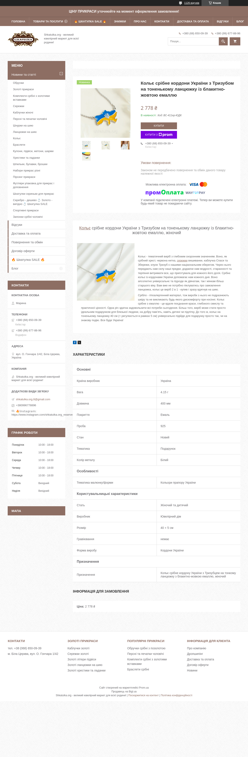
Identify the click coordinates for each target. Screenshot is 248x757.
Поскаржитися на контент (143, 695)
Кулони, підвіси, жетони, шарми (33, 151)
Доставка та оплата (193, 21)
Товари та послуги (48, 21)
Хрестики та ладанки (26, 157)
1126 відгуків (191, 2)
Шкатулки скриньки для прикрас (33, 193)
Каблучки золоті (79, 648)
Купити (159, 125)
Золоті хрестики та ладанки (87, 670)
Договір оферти (23, 251)
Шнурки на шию (23, 125)
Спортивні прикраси (26, 210)
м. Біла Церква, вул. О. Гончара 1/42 (33, 653)
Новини (192, 670)
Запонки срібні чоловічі (28, 216)
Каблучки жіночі (23, 112)
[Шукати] (223, 41)
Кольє (85, 228)
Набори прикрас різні (26, 170)
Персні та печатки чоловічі (30, 118)
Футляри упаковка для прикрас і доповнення (33, 185)
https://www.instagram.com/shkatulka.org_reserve (42, 414)
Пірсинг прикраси (24, 176)
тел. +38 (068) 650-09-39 (24, 648)
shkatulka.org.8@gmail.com (33, 399)
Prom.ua (144, 687)
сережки (182, 260)
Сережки (18, 106)
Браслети (19, 144)
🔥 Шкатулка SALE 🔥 (90, 21)
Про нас (140, 21)
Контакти (161, 21)
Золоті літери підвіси (82, 659)
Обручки (18, 82)
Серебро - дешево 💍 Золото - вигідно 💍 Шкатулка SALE (32, 202)
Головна (18, 21)
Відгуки (223, 21)
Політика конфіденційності (176, 695)
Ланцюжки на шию (25, 131)
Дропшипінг (195, 653)
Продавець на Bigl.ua (123, 691)
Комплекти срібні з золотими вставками (31, 97)
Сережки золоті (78, 653)
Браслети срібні (138, 669)
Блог (240, 21)
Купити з (159, 135)
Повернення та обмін (27, 242)
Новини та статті (24, 74)
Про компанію (196, 648)
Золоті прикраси (23, 89)
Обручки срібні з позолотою (146, 648)
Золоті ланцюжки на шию (85, 665)
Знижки (120, 21)
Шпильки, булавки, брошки (30, 164)
